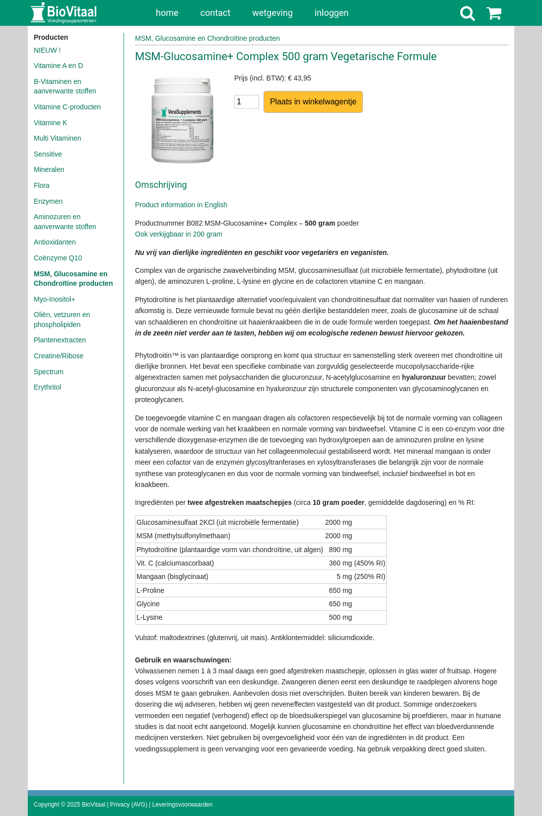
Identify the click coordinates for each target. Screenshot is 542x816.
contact (216, 12)
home (167, 12)
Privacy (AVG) (128, 804)
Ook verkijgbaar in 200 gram (178, 234)
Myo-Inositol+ (54, 299)
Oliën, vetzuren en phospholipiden (62, 319)
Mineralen (49, 169)
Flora (42, 185)
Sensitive (48, 154)
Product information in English (181, 205)
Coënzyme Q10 (58, 258)
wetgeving (272, 12)
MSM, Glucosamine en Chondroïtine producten (73, 279)
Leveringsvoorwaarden (182, 804)
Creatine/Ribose (58, 356)
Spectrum (49, 372)
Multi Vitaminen (57, 138)
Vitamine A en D (58, 66)
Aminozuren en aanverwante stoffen (65, 222)
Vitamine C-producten (67, 107)
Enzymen (48, 201)
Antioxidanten (55, 242)
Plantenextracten (60, 340)
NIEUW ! (47, 50)
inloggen (332, 12)
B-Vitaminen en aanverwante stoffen (65, 86)
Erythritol (47, 387)
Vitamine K (50, 123)
